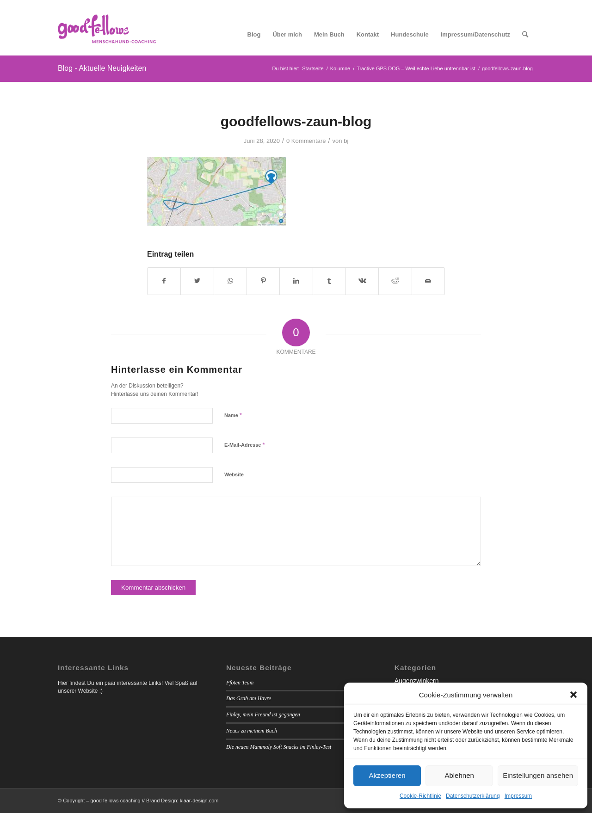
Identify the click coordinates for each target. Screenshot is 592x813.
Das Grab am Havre (248, 698)
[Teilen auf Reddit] (395, 281)
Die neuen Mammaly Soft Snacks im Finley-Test (278, 747)
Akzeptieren (387, 775)
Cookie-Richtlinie (420, 796)
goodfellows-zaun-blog (296, 121)
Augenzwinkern (417, 680)
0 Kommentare (306, 140)
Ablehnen (459, 775)
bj (346, 140)
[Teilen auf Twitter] (197, 281)
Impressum (518, 796)
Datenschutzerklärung (473, 796)
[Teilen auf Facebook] (164, 281)
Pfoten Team (239, 682)
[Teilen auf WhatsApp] (230, 281)
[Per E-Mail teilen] (428, 281)
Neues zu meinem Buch (251, 730)
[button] (573, 694)
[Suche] (525, 34)
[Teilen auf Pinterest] (263, 281)
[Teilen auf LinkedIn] (296, 281)
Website (234, 474)
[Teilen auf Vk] (362, 281)
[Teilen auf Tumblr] (329, 281)
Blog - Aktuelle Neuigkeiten (102, 68)
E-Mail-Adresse (244, 444)
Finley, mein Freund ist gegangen (263, 714)
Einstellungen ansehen (538, 775)
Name (233, 415)
